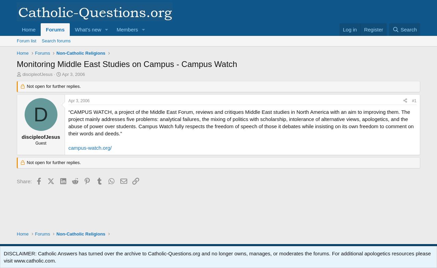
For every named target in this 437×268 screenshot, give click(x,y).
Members (127, 29)
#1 (414, 100)
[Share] (405, 101)
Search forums (56, 40)
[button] (106, 29)
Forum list (26, 40)
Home (29, 29)
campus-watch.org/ (90, 148)
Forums (55, 29)
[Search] (404, 29)
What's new (88, 29)
